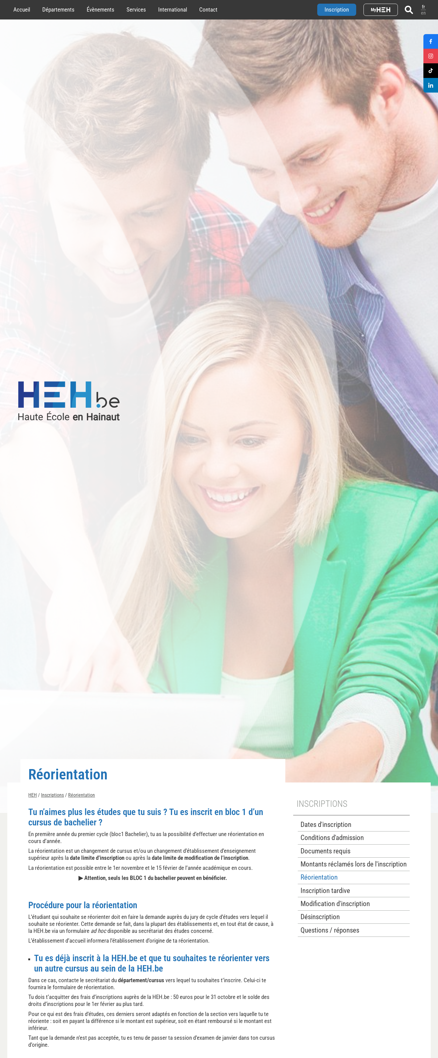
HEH (32, 795)
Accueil (21, 9)
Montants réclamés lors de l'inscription (354, 864)
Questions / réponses (330, 930)
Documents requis (325, 851)
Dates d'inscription (326, 825)
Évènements (100, 9)
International (172, 9)
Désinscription (320, 917)
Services (136, 9)
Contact (208, 9)
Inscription (337, 9)
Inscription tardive (325, 891)
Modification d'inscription (335, 904)
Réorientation (81, 795)
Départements (58, 9)
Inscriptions (52, 795)
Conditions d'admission (332, 838)
